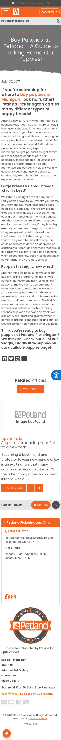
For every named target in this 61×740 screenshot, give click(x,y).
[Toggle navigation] (5, 11)
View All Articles (30, 389)
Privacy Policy (30, 723)
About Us (7, 665)
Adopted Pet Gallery (14, 670)
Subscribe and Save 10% (34, 3)
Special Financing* (13, 660)
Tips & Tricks (30, 31)
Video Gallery (10, 681)
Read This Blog (13, 488)
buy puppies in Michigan (25, 97)
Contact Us (8, 675)
